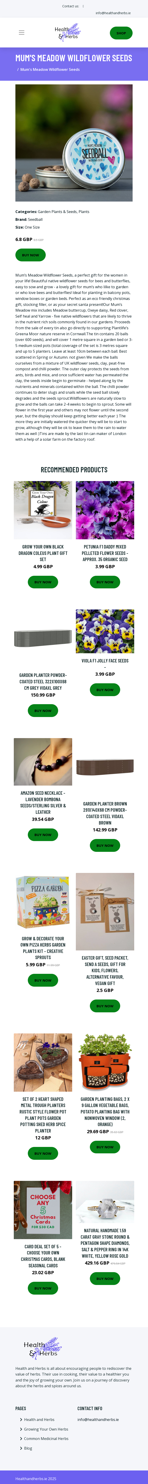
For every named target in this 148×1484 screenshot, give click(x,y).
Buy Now (30, 255)
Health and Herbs (39, 1419)
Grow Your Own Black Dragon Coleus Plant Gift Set (43, 553)
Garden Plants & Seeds (57, 211)
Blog (28, 1448)
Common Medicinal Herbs (46, 1438)
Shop (121, 33)
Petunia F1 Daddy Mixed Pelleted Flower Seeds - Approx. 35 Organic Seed (105, 553)
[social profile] (83, 6)
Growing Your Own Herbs (46, 1429)
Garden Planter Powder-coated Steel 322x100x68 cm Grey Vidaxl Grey (43, 681)
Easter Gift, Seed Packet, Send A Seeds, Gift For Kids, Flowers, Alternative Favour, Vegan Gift (105, 970)
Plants (84, 211)
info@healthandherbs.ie (113, 13)
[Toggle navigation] (21, 32)
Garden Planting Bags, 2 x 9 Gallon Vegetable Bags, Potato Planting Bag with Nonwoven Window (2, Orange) (105, 1111)
